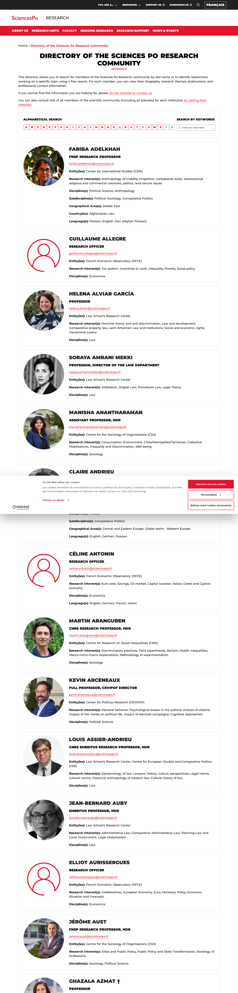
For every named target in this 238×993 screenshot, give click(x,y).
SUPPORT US (153, 4)
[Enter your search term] (198, 127)
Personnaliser (211, 973)
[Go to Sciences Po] (25, 19)
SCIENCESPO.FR (179, 4)
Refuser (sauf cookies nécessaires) (211, 984)
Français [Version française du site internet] (215, 5)
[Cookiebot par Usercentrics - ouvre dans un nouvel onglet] (21, 986)
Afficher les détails (53, 979)
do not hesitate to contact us (130, 93)
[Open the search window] (198, 4)
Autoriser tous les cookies (211, 963)
